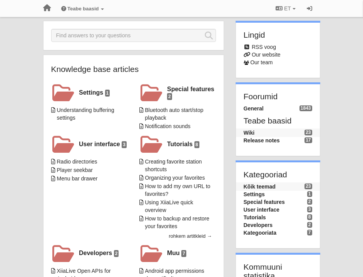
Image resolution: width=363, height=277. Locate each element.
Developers (99, 253)
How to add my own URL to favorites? (178, 190)
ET (285, 8)
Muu (176, 253)
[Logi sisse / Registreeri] (309, 8)
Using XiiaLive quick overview (169, 206)
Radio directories (77, 162)
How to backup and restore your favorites (177, 222)
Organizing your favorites (175, 178)
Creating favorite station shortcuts (173, 165)
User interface (103, 144)
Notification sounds (168, 126)
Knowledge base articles (95, 69)
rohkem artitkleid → (190, 236)
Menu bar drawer (77, 178)
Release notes (262, 140)
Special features (190, 93)
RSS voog (264, 47)
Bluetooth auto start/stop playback (174, 114)
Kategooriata (260, 233)
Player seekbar (75, 170)
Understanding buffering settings (85, 114)
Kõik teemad (260, 187)
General (254, 108)
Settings (94, 93)
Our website (266, 55)
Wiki (249, 133)
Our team (261, 62)
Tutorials (183, 144)
